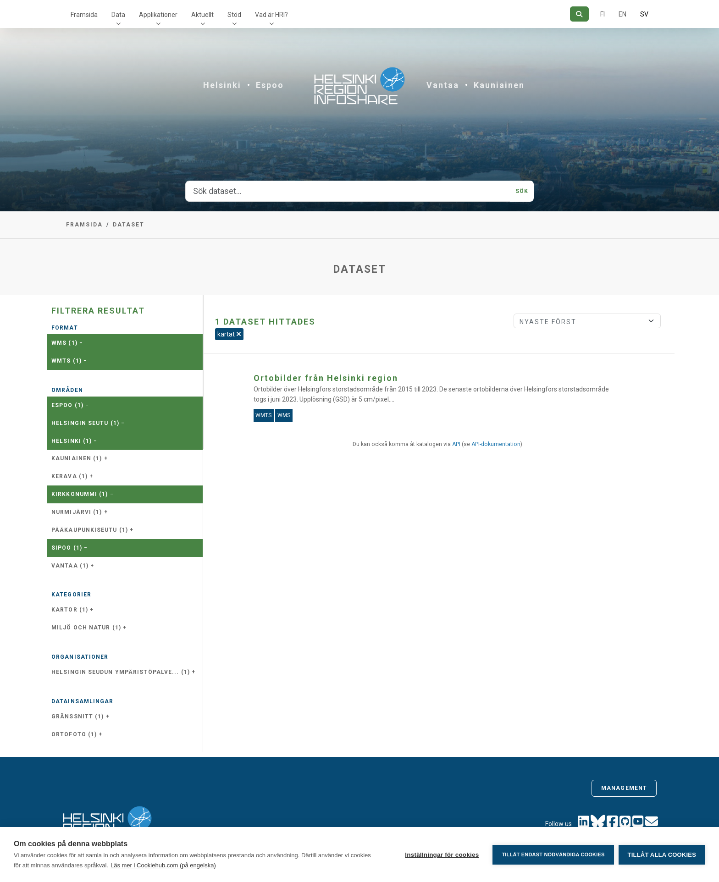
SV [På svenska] (644, 14)
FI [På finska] (602, 14)
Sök (521, 191)
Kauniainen (499, 85)
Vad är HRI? (271, 14)
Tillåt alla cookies (662, 854)
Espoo (270, 85)
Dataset (128, 224)
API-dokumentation (495, 444)
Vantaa (442, 85)
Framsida (84, 14)
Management (624, 788)
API (456, 444)
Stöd (234, 14)
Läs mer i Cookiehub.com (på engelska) (163, 865)
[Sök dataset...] (347, 191)
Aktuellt (202, 14)
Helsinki (222, 85)
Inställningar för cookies (442, 854)
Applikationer (158, 14)
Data (118, 14)
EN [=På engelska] (622, 14)
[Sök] (579, 14)
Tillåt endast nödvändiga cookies (553, 854)
